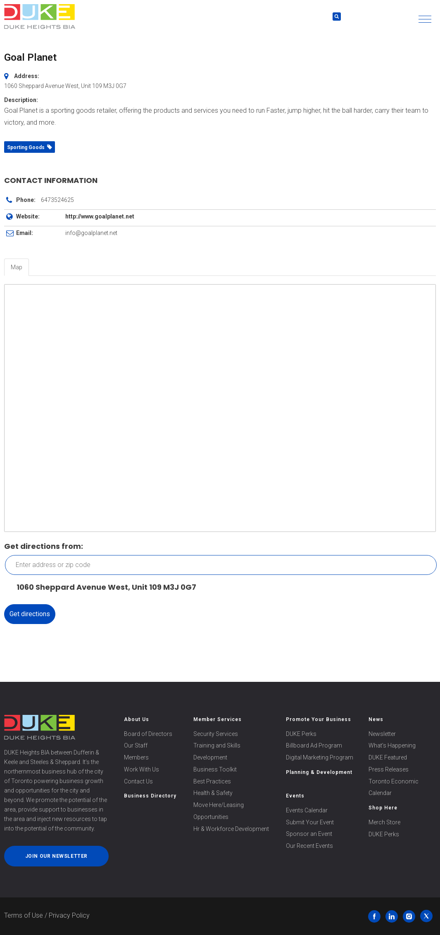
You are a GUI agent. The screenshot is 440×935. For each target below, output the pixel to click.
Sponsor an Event (309, 834)
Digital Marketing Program (319, 757)
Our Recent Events (309, 845)
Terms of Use (23, 915)
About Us (136, 719)
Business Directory (150, 796)
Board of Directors (148, 734)
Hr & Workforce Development (231, 829)
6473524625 (57, 200)
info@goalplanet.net (91, 233)
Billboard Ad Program (314, 745)
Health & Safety (213, 793)
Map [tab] (16, 267)
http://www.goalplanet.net (99, 216)
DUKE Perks (301, 734)
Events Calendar (307, 810)
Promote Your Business (318, 719)
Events (295, 796)
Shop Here (383, 808)
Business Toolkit (215, 769)
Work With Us (141, 769)
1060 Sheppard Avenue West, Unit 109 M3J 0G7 (102, 587)
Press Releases (389, 769)
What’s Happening (392, 745)
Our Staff (135, 745)
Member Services (217, 719)
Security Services (215, 734)
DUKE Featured (388, 757)
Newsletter (382, 734)
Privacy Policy (69, 915)
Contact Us (138, 781)
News (376, 719)
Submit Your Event (310, 822)
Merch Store (384, 822)
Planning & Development (319, 772)
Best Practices (212, 781)
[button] (425, 19)
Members (136, 757)
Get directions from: (43, 546)
